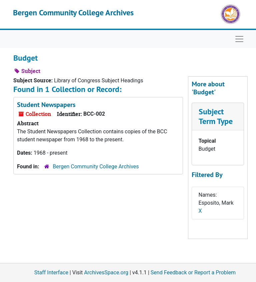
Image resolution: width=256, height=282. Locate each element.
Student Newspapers (46, 104)
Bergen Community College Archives (73, 12)
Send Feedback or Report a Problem (193, 272)
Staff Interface (51, 272)
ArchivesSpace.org (106, 272)
